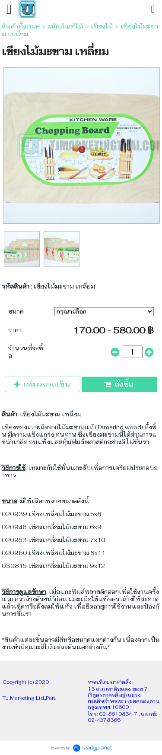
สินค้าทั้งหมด (21, 26)
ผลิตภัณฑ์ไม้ (65, 26)
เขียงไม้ (102, 26)
